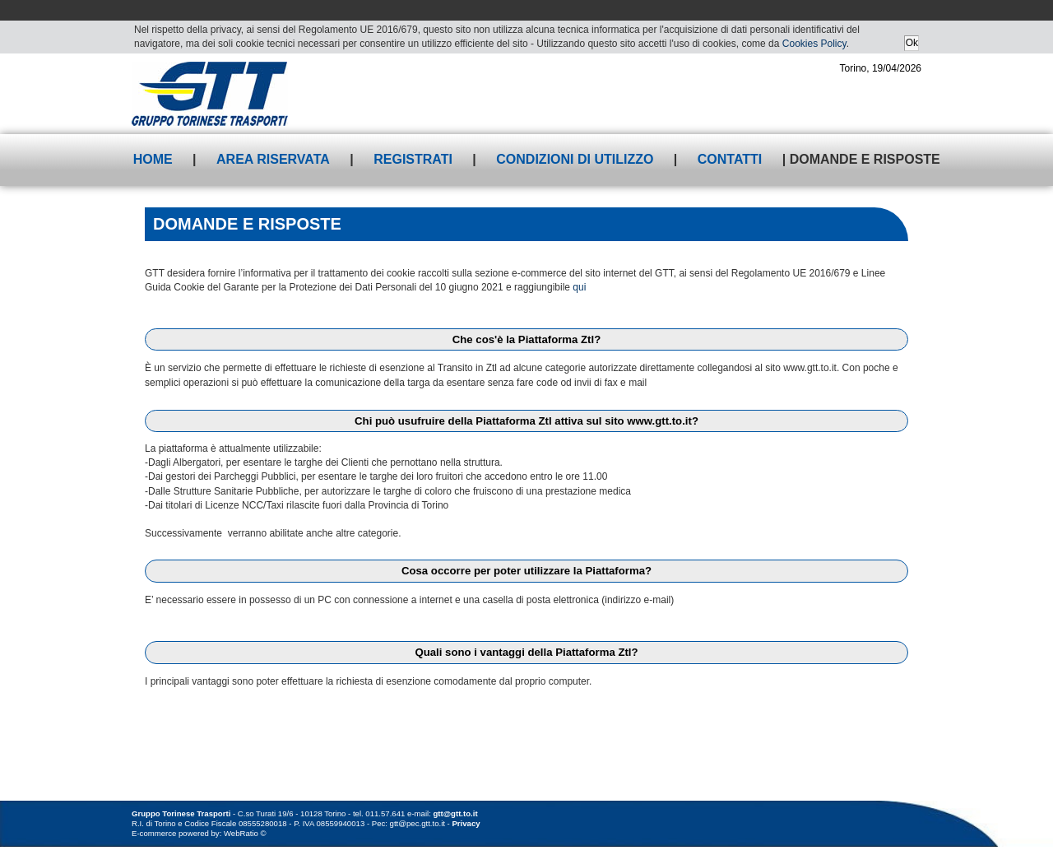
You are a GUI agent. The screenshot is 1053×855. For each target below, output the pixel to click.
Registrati (412, 159)
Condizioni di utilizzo (574, 159)
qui (579, 287)
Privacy (466, 823)
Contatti (730, 159)
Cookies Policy (814, 43)
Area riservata (273, 159)
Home (153, 159)
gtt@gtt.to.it (456, 813)
